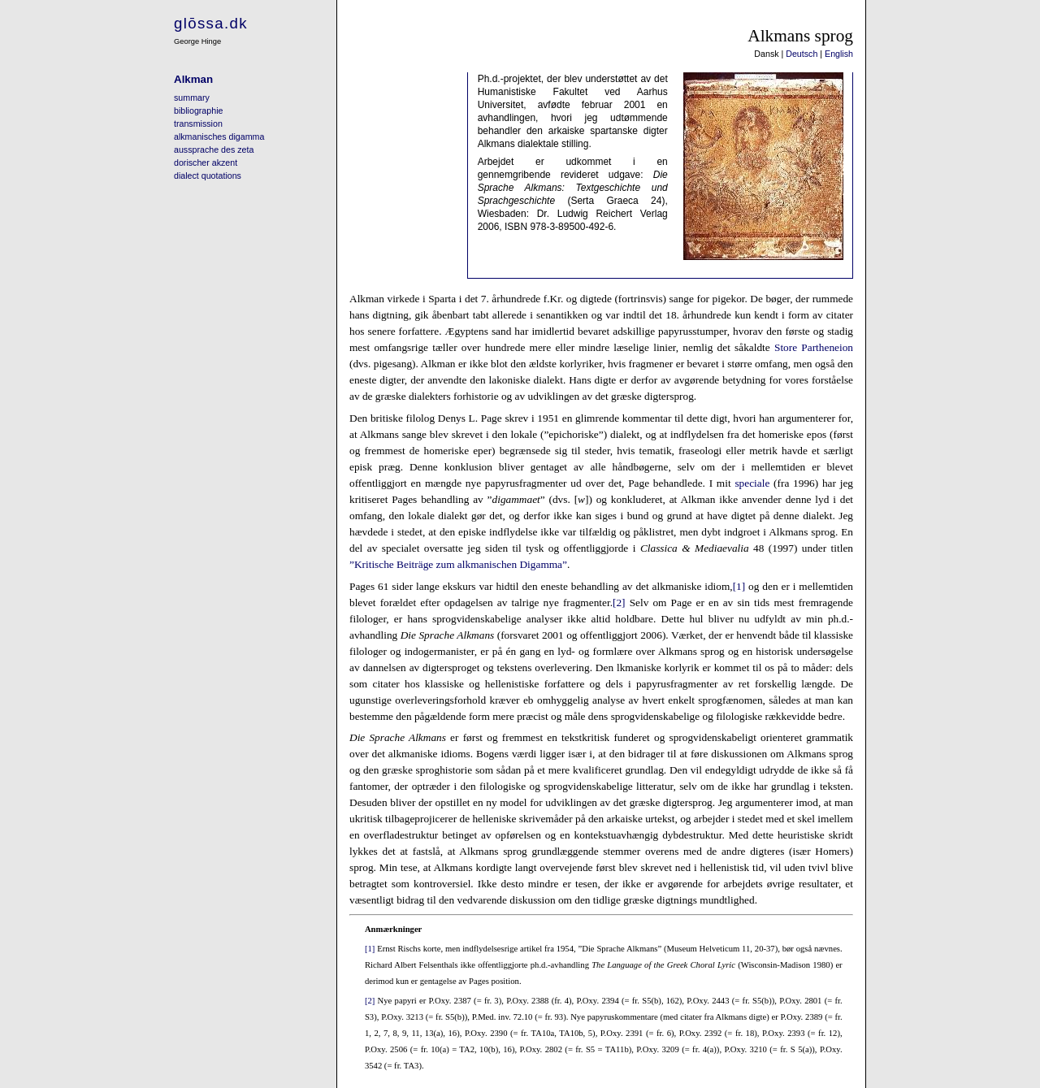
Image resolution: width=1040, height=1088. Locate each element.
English (839, 54)
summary (192, 97)
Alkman (193, 79)
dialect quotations (207, 175)
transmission (198, 123)
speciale (751, 483)
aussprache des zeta (214, 149)
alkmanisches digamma (219, 136)
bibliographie (198, 110)
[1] (739, 586)
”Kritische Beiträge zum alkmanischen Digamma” (458, 564)
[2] (619, 602)
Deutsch (801, 54)
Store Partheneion (813, 347)
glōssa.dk (211, 23)
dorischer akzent (205, 162)
